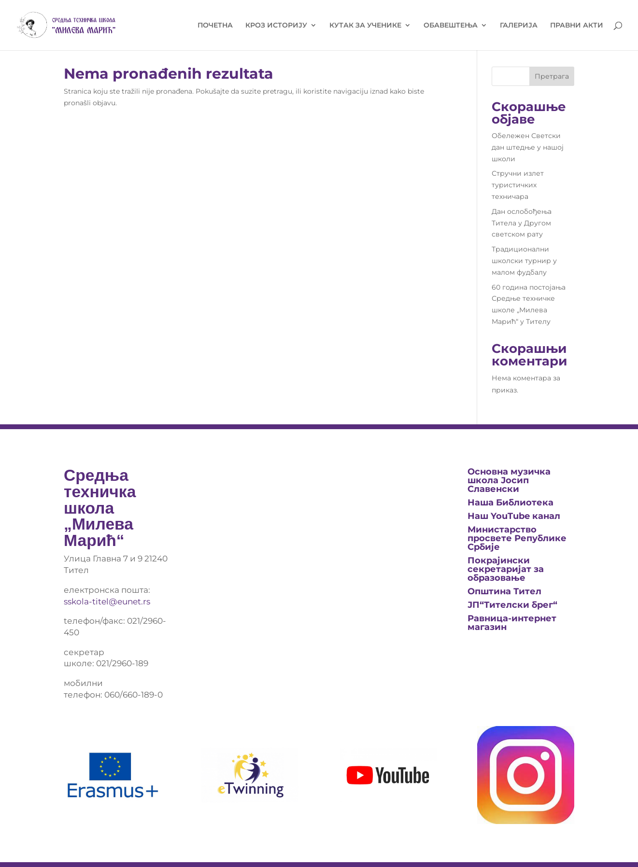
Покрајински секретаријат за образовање (506, 569)
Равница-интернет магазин (512, 622)
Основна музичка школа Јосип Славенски (509, 480)
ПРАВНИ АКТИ (576, 25)
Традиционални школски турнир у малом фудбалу (524, 261)
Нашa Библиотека (510, 502)
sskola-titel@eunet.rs (107, 601)
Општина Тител (504, 591)
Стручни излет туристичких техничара (518, 185)
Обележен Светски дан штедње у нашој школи (528, 147)
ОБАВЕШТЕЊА (451, 25)
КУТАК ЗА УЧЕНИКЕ (365, 25)
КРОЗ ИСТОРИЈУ (276, 25)
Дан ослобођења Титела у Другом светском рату (522, 223)
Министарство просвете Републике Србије (517, 538)
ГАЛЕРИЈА (519, 25)
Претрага (552, 76)
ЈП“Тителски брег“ (512, 605)
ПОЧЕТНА (215, 25)
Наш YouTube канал (514, 516)
